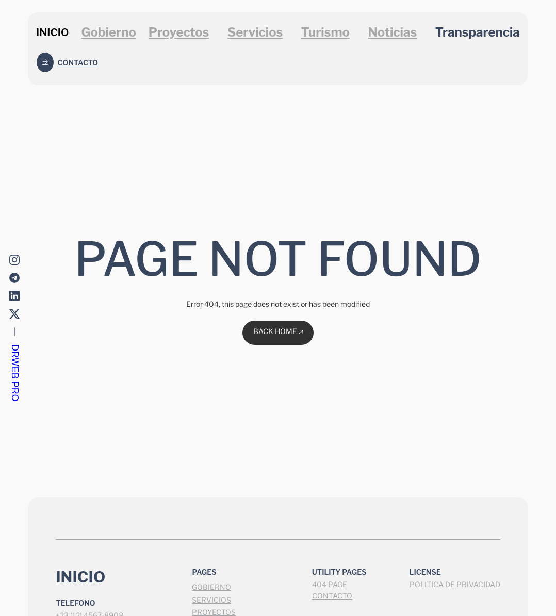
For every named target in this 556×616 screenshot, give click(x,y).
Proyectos (179, 32)
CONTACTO (332, 595)
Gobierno (108, 32)
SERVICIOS (211, 599)
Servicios (255, 32)
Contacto (78, 62)
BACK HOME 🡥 (278, 331)
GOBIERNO (211, 586)
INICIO (52, 32)
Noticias (392, 32)
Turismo (325, 32)
